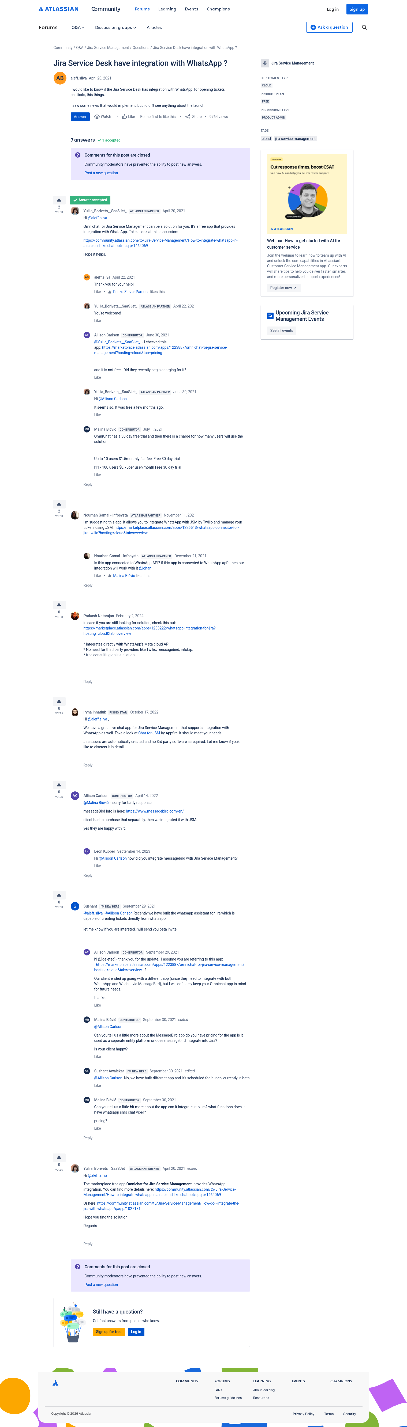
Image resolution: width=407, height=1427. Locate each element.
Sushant (90, 919)
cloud (266, 138)
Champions (218, 9)
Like (97, 294)
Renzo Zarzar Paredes (131, 294)
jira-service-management (295, 138)
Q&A (78, 27)
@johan (145, 572)
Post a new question (101, 173)
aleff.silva (79, 78)
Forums (142, 9)
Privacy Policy (304, 1414)
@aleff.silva (97, 220)
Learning (167, 9)
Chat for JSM (149, 741)
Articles (154, 27)
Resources (261, 1398)
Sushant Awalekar (109, 1083)
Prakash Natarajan (99, 622)
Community (106, 8)
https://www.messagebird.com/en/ (155, 822)
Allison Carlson (106, 337)
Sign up (357, 9)
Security (349, 1414)
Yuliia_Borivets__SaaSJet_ (105, 213)
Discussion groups (115, 27)
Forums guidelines (228, 1398)
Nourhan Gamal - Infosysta (106, 519)
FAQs (218, 1390)
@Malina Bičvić (96, 813)
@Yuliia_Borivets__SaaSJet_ (117, 344)
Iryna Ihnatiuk (95, 721)
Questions (141, 47)
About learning (264, 1390)
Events (192, 9)
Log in (333, 9)
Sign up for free (108, 1346)
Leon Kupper (104, 862)
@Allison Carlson (113, 401)
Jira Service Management (108, 47)
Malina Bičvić (105, 431)
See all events (281, 330)
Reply (88, 486)
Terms (329, 1414)
